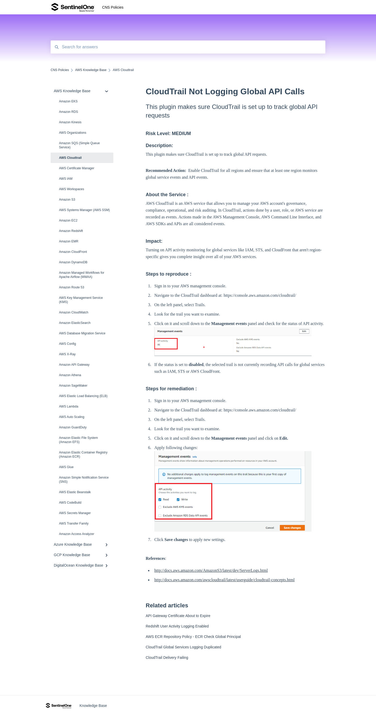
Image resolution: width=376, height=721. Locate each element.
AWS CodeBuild (70, 502)
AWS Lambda (68, 406)
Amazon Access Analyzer (76, 534)
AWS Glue (66, 467)
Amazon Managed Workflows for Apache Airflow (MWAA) (81, 275)
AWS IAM (66, 179)
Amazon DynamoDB (73, 262)
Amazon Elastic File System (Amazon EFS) (78, 440)
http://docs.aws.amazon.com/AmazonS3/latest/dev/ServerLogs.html (211, 570)
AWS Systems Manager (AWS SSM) (84, 210)
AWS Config (67, 344)
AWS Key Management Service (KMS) (81, 300)
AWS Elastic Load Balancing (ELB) (83, 396)
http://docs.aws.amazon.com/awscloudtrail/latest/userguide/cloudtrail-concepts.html (224, 580)
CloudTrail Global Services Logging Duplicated (183, 647)
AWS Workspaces (71, 189)
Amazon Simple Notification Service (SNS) (84, 480)
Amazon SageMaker (73, 385)
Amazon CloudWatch (73, 312)
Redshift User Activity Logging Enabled (177, 626)
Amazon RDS (68, 112)
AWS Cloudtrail (70, 158)
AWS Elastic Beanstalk (75, 492)
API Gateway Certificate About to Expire (178, 616)
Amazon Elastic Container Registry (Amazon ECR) (83, 454)
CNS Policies (113, 7)
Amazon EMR (68, 241)
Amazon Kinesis (70, 122)
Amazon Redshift (71, 231)
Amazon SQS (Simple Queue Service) (79, 145)
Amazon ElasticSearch (75, 323)
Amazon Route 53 (71, 287)
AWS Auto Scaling (71, 417)
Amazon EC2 (68, 220)
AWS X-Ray (67, 354)
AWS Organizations (72, 133)
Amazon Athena (70, 375)
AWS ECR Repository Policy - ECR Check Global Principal (193, 637)
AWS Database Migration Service (82, 333)
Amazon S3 (67, 199)
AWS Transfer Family (74, 523)
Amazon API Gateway (74, 365)
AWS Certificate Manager (76, 168)
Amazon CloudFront (73, 252)
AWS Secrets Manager (75, 513)
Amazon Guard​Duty (72, 427)
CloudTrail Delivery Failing (167, 657)
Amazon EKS (68, 101)
